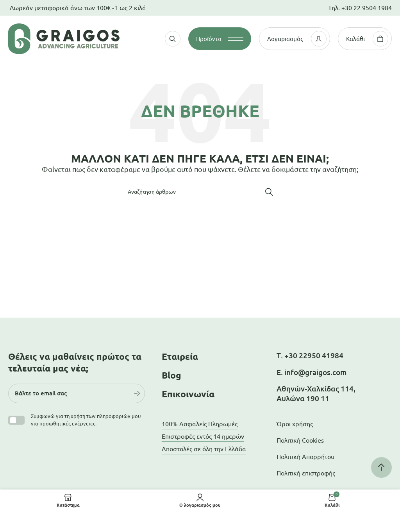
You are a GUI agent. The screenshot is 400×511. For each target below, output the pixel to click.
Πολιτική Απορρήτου (305, 456)
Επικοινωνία (188, 394)
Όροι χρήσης (295, 423)
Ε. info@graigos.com (311, 372)
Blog (171, 375)
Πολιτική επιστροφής (306, 473)
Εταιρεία (180, 356)
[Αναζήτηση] (200, 192)
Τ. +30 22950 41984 (310, 355)
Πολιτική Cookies (300, 440)
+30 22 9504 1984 (366, 7)
